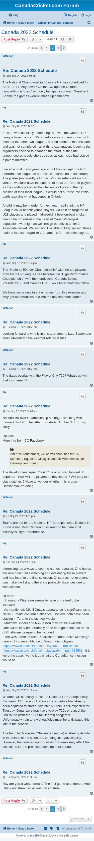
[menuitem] (13, 15)
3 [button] (58, 48)
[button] (41, 48)
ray (4, 107)
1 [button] (47, 48)
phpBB (34, 835)
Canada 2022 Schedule (27, 32)
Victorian (8, 56)
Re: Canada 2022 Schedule (30, 70)
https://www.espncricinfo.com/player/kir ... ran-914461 (41, 646)
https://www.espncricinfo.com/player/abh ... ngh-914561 (42, 650)
